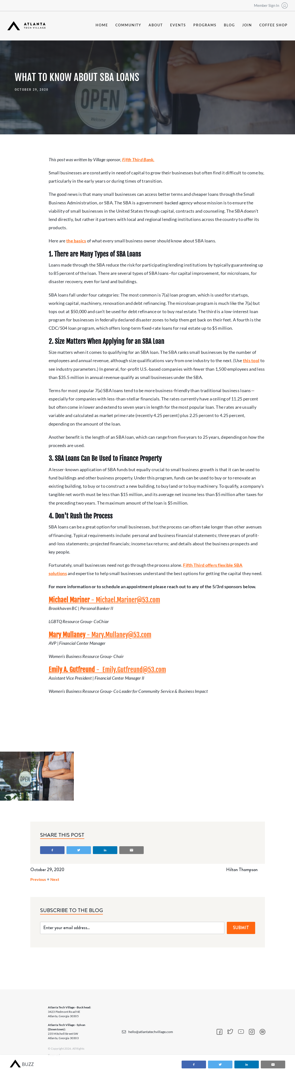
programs (205, 25)
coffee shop (273, 25)
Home (102, 25)
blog (229, 25)
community (128, 25)
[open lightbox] (37, 776)
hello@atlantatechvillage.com (150, 1032)
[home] (26, 25)
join (247, 25)
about (156, 25)
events (178, 25)
